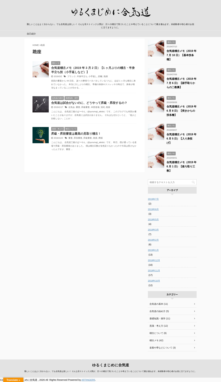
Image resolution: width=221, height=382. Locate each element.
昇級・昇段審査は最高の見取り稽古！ (76, 133)
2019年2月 (153, 240)
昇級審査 (85, 107)
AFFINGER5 (88, 379)
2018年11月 (154, 270)
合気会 (71, 107)
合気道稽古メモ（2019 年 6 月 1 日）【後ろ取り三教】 (181, 166)
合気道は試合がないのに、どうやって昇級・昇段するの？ (89, 102)
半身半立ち (82, 76)
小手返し (93, 76)
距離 (100, 76)
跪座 (106, 76)
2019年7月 (153, 199)
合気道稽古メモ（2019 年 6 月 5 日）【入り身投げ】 (181, 138)
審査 (78, 107)
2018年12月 (154, 260)
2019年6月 (153, 209)
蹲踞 (100, 138)
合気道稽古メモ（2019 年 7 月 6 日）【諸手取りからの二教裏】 (181, 83)
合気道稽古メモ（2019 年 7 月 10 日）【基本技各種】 (181, 55)
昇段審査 (78, 138)
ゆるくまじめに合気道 (110, 365)
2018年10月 (154, 280)
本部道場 (95, 107)
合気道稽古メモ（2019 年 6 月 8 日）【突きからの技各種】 (181, 110)
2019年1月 (153, 250)
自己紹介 (31, 33)
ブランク (71, 76)
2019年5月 (153, 219)
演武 (103, 107)
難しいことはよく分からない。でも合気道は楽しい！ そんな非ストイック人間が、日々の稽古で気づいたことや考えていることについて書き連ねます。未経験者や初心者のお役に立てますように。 (110, 371)
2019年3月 (153, 229)
